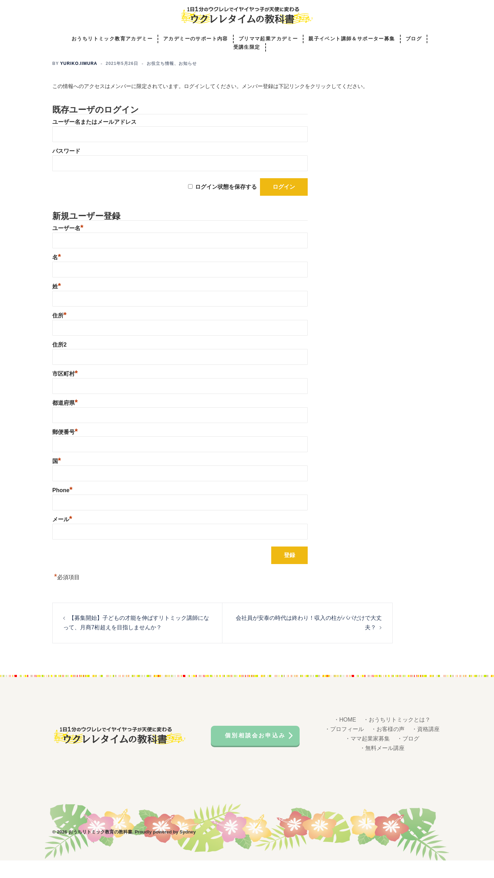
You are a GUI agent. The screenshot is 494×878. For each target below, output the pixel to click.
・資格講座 (426, 747)
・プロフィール (344, 747)
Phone (62, 508)
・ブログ (408, 756)
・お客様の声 (388, 747)
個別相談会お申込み (255, 753)
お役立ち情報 (160, 81)
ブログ (414, 39)
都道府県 (65, 420)
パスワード (66, 169)
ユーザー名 (68, 246)
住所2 (59, 362)
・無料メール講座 (382, 766)
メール (62, 537)
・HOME (345, 737)
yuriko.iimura (79, 81)
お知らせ (188, 81)
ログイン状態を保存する (226, 204)
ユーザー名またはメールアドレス (94, 139)
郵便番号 (65, 450)
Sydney (188, 849)
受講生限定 (246, 47)
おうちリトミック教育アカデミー (112, 39)
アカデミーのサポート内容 (195, 39)
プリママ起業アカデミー (268, 39)
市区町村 (65, 391)
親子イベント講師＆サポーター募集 (351, 39)
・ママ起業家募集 (367, 756)
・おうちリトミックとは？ (396, 737)
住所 (59, 333)
